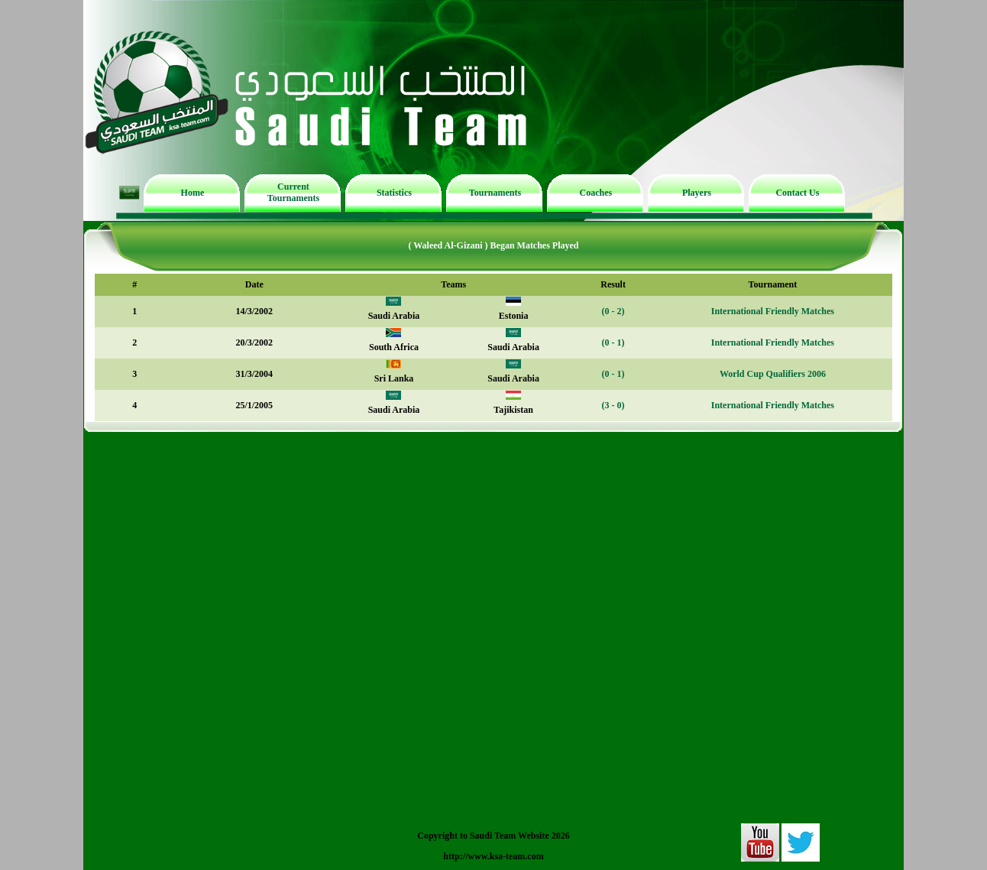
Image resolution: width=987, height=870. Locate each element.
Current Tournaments (293, 192)
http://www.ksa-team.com (493, 856)
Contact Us (797, 192)
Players (696, 192)
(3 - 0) (613, 405)
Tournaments (495, 192)
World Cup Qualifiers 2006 (773, 373)
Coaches (596, 192)
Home (193, 192)
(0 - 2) (613, 311)
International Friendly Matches (772, 311)
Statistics (394, 192)
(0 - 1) (613, 342)
